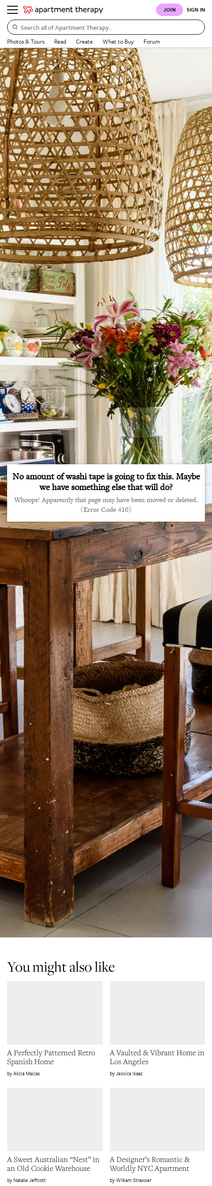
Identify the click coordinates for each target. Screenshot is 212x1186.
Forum (152, 41)
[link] (55, 1057)
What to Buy (118, 41)
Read (60, 41)
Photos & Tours (25, 41)
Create (84, 41)
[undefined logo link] (63, 10)
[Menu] (12, 9)
